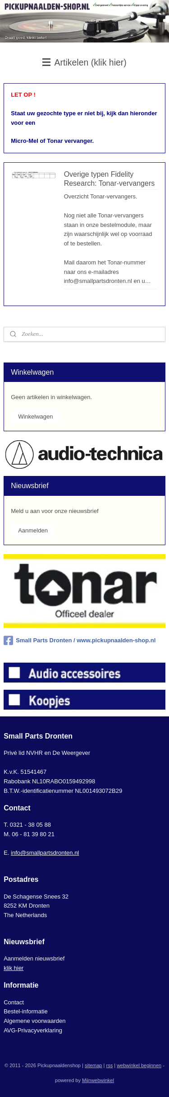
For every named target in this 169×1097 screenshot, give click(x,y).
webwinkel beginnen (139, 1065)
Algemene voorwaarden (34, 1020)
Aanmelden (33, 530)
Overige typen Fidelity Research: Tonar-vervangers (109, 178)
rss (109, 1065)
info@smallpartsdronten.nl (45, 852)
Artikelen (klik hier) (84, 62)
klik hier (13, 968)
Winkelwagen (35, 416)
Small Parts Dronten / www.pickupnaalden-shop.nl (79, 640)
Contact (14, 1002)
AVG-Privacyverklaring (33, 1030)
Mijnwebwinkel (98, 1080)
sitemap (93, 1065)
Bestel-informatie (26, 1011)
